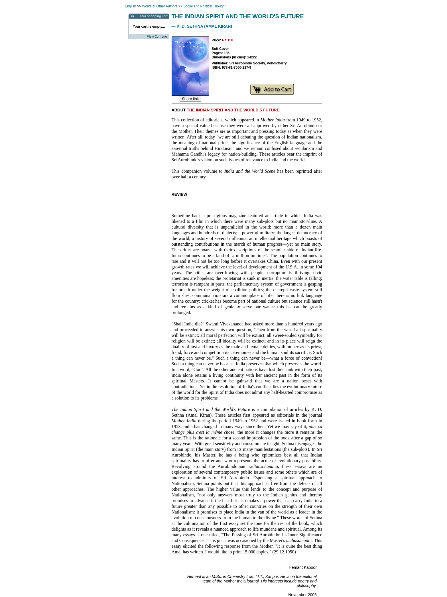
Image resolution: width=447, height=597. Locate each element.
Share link (190, 99)
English (130, 6)
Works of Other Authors (160, 6)
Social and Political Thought (204, 6)
